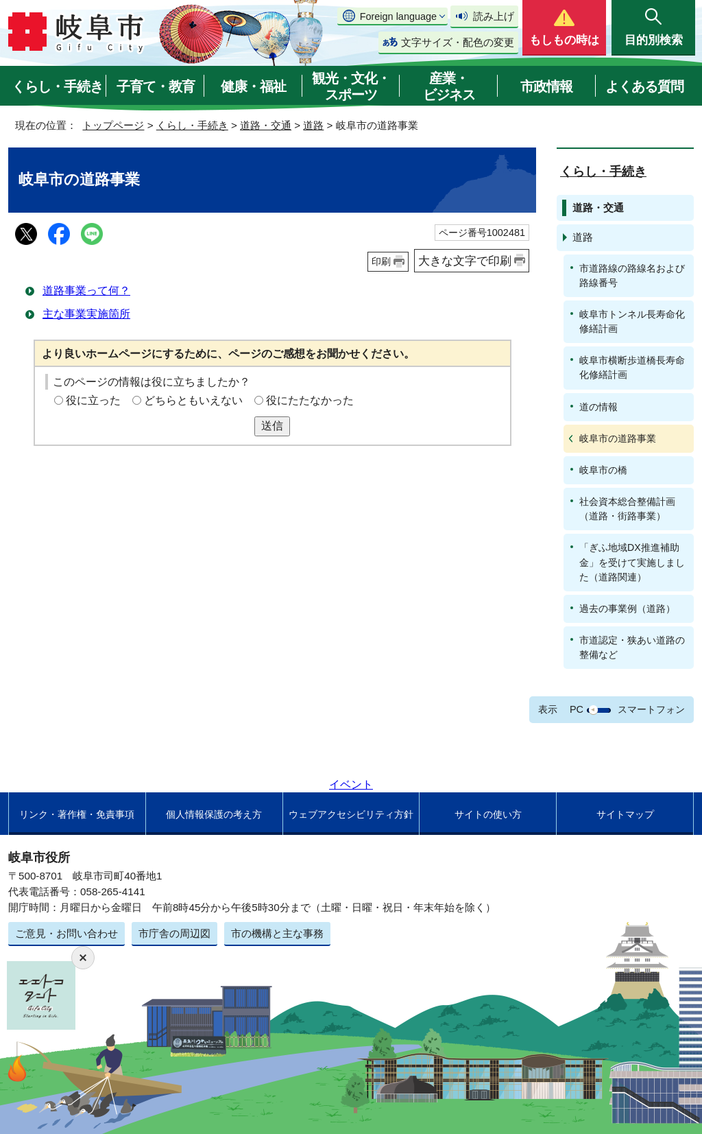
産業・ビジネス (449, 86)
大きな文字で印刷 (464, 261)
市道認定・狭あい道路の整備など (632, 647)
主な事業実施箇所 (86, 314)
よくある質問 (644, 86)
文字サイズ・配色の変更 (457, 42)
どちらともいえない (193, 400)
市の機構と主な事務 (277, 933)
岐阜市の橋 (603, 469)
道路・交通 (265, 125)
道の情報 (598, 406)
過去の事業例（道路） (627, 608)
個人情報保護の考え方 (214, 814)
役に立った (93, 400)
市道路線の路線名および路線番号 (632, 275)
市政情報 (546, 86)
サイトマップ (625, 814)
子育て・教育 (156, 86)
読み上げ (493, 16)
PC (576, 709)
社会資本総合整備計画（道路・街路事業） (627, 508)
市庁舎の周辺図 (174, 933)
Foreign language (398, 16)
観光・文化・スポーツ (351, 86)
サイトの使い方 (488, 814)
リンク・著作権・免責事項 (76, 814)
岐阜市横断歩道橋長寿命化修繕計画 (632, 367)
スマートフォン (651, 709)
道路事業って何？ (86, 290)
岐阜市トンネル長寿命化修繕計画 (632, 321)
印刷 (381, 261)
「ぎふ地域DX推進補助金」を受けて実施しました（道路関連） (632, 562)
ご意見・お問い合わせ (66, 933)
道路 (313, 125)
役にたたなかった (310, 400)
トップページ (113, 125)
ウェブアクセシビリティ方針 (351, 814)
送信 (272, 426)
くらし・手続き (57, 86)
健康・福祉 (253, 86)
